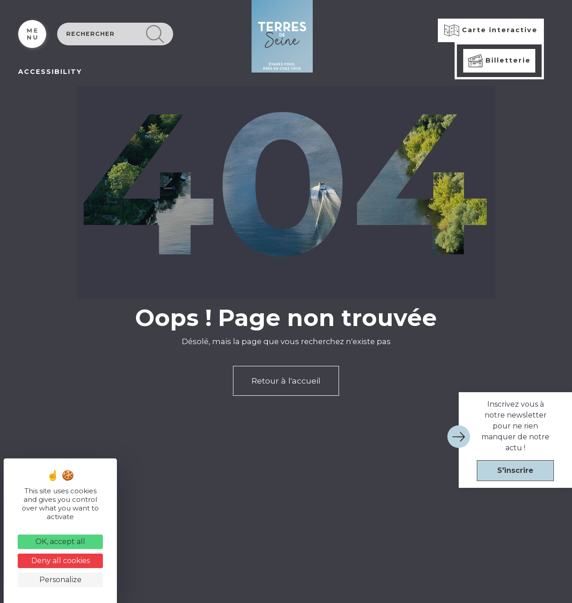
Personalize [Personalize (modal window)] (60, 579)
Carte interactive (491, 30)
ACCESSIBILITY (50, 72)
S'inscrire (515, 470)
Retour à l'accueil (286, 380)
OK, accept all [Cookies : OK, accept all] (60, 541)
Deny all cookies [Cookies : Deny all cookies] (60, 560)
